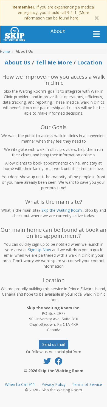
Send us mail (53, 344)
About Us (17, 62)
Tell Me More (54, 62)
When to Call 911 (20, 384)
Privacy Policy (53, 384)
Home (5, 51)
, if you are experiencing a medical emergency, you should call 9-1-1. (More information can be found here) (54, 12)
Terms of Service (87, 384)
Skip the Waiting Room (61, 210)
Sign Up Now (39, 249)
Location (89, 62)
